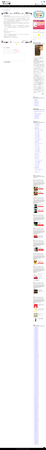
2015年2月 (35, 338)
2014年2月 (35, 351)
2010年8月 (35, 397)
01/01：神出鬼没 (37, 151)
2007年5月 (35, 439)
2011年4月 (35, 388)
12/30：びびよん (37, 146)
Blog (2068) (36, 99)
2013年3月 (35, 363)
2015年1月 (35, 339)
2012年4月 (35, 375)
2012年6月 (35, 373)
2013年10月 (36, 355)
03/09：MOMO (37, 137)
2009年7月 (35, 411)
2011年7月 (35, 385)
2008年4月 (35, 427)
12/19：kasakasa (37, 163)
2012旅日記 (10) (36, 102)
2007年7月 (35, 437)
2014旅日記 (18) (36, 105)
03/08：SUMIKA (37, 134)
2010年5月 (35, 400)
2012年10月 (36, 368)
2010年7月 (35, 398)
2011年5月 (35, 387)
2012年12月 (36, 366)
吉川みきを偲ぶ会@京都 (37, 113)
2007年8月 (35, 436)
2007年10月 (36, 434)
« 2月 (33, 39)
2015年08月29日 (36, 167)
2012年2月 (35, 377)
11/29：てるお (37, 172)
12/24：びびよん (37, 164)
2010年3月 (35, 402)
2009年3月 (35, 415)
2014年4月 (35, 349)
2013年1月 (35, 365)
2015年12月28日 (36, 118)
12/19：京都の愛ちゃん (38, 161)
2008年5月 (35, 426)
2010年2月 (35, 403)
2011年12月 (36, 379)
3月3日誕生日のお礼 (37, 115)
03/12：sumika (37, 125)
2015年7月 (35, 332)
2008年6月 (35, 425)
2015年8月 (35, 331)
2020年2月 (35, 327)
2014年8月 (35, 344)
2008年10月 (36, 421)
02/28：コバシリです (38, 152)
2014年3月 (35, 350)
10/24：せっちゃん (37, 170)
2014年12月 (36, 340)
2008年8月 (35, 423)
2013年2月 (35, 364)
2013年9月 (35, 356)
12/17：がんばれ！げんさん (39, 160)
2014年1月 (35, 352)
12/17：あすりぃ (37, 158)
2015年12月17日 (36, 157)
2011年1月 (35, 391)
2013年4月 (35, 362)
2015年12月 (36, 330)
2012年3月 (35, 376)
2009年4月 (35, 414)
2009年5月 (35, 413)
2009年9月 (35, 409)
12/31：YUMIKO (37, 149)
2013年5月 (35, 361)
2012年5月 (35, 374)
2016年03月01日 (36, 116)
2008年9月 (35, 422)
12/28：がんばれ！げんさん (39, 143)
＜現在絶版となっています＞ (41, 278)
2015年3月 (35, 337)
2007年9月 (35, 435)
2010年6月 (35, 399)
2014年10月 (36, 342)
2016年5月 (35, 328)
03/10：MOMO (37, 140)
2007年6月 (35, 438)
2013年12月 (36, 353)
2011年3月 (35, 389)
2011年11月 (36, 380)
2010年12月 (36, 392)
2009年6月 (35, 412)
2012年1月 (35, 378)
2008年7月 (35, 424)
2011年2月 (35, 390)
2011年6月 (35, 386)
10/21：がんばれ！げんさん (39, 169)
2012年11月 (36, 367)
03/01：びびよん (37, 131)
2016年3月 (35, 329)
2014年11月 (36, 341)
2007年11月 (36, 433)
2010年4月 (35, 401)
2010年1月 (35, 404)
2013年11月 (36, 354)
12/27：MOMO (37, 166)
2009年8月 (35, 410)
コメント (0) (28, 40)
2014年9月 (35, 343)
